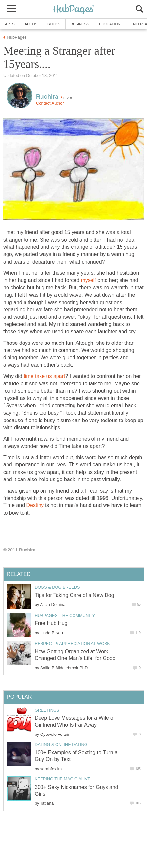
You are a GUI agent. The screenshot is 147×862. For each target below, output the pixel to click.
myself (88, 280)
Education (109, 24)
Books (53, 24)
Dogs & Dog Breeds (57, 587)
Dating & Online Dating (61, 744)
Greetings (47, 710)
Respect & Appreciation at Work (72, 643)
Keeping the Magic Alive (62, 778)
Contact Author (50, 103)
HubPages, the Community (65, 615)
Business (80, 24)
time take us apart (44, 376)
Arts (10, 24)
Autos (31, 24)
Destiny (35, 505)
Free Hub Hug (51, 623)
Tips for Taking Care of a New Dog (74, 595)
